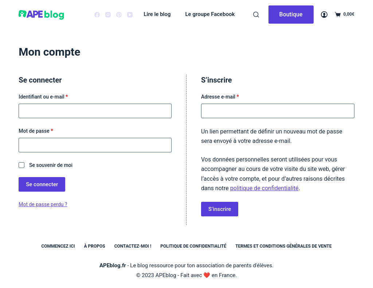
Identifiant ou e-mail (56, 96)
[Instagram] (108, 14)
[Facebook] (97, 14)
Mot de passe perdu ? (43, 204)
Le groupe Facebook (210, 14)
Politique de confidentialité (193, 246)
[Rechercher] (256, 14)
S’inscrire (219, 209)
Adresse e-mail (232, 96)
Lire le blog (157, 14)
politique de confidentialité (264, 188)
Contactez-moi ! (133, 246)
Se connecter (42, 184)
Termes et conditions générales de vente (283, 246)
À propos (94, 246)
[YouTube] (130, 14)
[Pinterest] (119, 14)
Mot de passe (48, 130)
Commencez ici (58, 246)
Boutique (291, 14)
